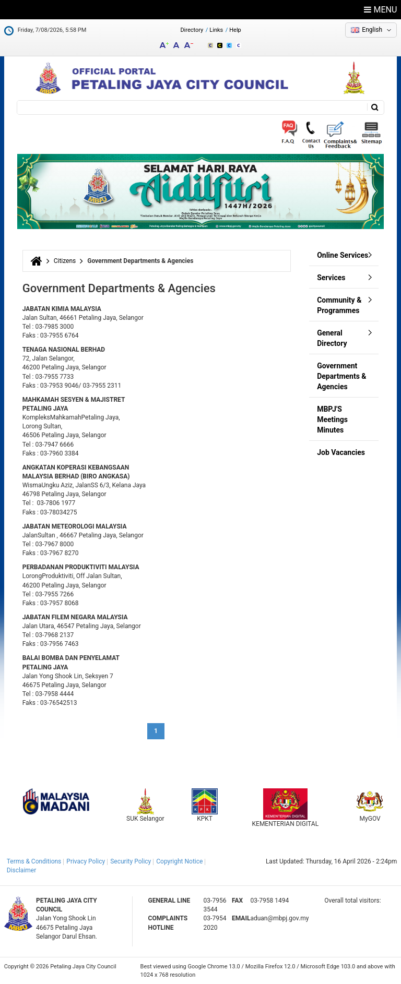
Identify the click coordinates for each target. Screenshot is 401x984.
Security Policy (130, 861)
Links (216, 30)
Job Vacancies (341, 452)
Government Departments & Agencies (341, 376)
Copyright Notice (179, 861)
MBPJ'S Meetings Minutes (332, 419)
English (372, 29)
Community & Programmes (339, 305)
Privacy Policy (85, 861)
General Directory (332, 338)
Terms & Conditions (34, 861)
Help (235, 30)
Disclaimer (22, 870)
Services (331, 277)
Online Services (342, 255)
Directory (191, 30)
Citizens (65, 261)
